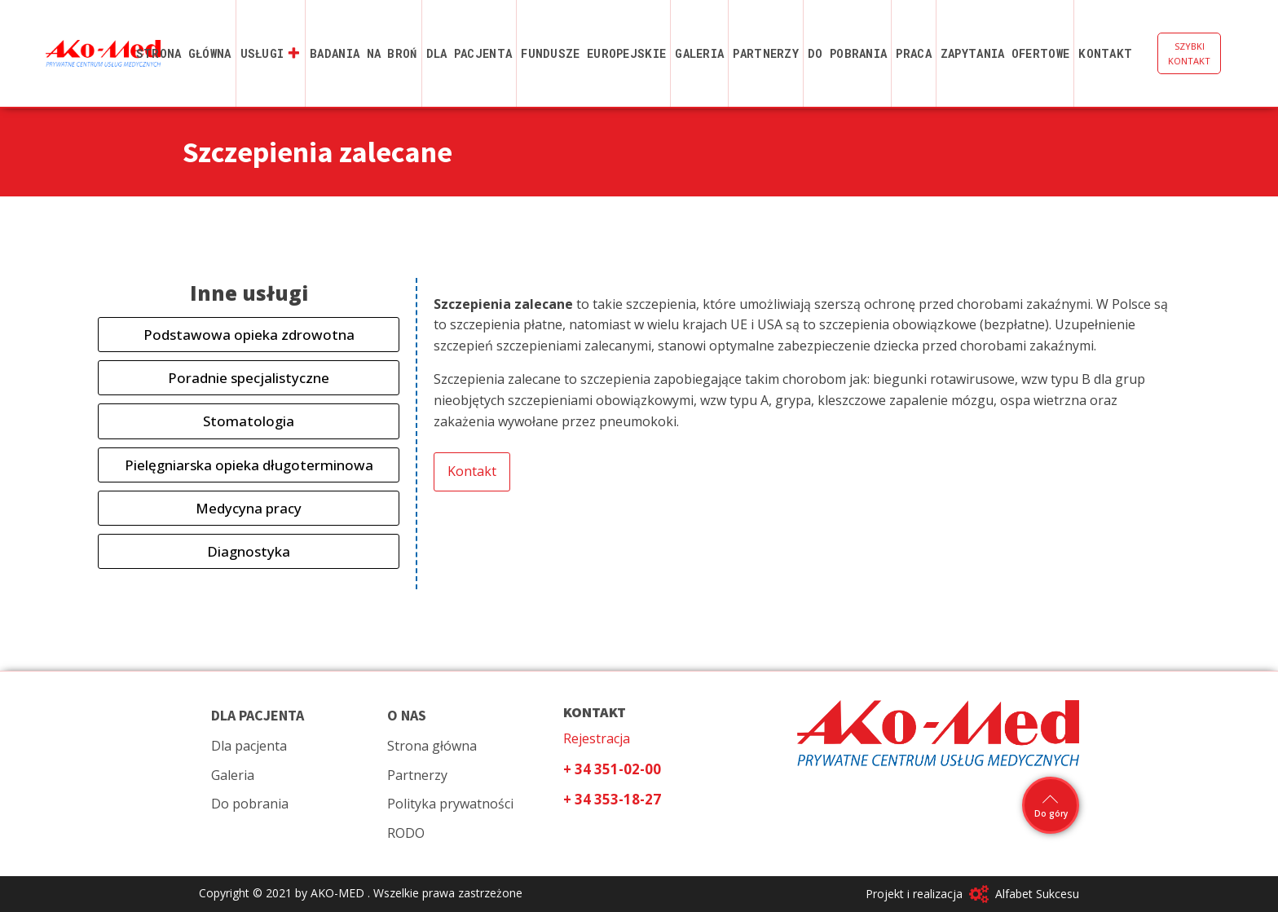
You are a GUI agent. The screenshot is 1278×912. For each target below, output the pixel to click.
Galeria (699, 53)
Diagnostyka (248, 551)
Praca (914, 53)
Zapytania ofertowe (1005, 53)
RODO (406, 833)
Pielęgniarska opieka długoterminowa (249, 465)
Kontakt (1105, 53)
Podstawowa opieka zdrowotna (249, 334)
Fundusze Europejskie (593, 53)
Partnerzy (766, 53)
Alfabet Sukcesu (1037, 893)
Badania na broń (363, 53)
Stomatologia (248, 421)
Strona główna (183, 53)
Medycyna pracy (249, 508)
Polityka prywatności (450, 804)
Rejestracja (596, 738)
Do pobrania (847, 53)
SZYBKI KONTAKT (1189, 53)
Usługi (271, 53)
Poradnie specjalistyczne (248, 377)
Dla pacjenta (469, 53)
